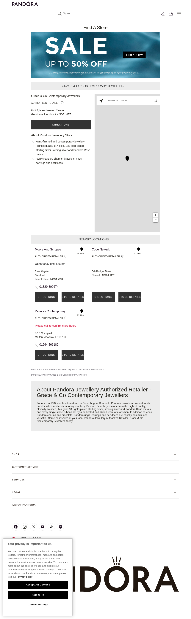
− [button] (156, 220)
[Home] (95, 574)
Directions (61, 124)
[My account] (163, 13)
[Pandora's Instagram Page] (24, 527)
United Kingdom (67, 369)
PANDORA (36, 369)
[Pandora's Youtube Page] (42, 527)
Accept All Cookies (38, 584)
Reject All (38, 594)
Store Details (73, 297)
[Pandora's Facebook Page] (15, 527)
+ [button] (156, 215)
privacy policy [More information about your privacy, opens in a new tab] (25, 576)
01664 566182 (48, 344)
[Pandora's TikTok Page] (51, 527)
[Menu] (179, 13)
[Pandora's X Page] (33, 527)
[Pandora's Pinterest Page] (60, 527)
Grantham (97, 369)
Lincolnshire (84, 369)
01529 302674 (48, 286)
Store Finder (50, 369)
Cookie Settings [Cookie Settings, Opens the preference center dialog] (38, 604)
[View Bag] (171, 13)
